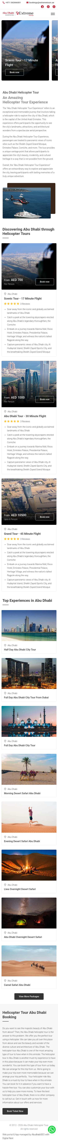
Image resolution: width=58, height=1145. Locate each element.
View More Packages (29, 996)
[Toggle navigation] (53, 14)
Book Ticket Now (15, 1111)
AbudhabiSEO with (40, 1134)
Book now (14, 72)
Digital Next (7, 1138)
